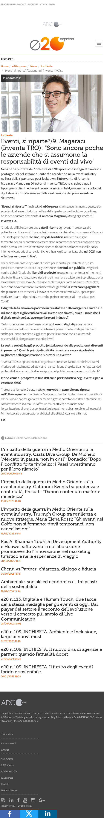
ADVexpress (7, 765)
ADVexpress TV (9, 771)
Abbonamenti (8, 4)
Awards (5, 784)
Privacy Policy (8, 806)
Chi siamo (7, 734)
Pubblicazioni (9, 790)
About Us (33, 4)
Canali (5, 750)
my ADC (43, 4)
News (33, 66)
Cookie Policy (25, 806)
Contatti (21, 4)
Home (4, 66)
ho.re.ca (90, 362)
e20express (19, 66)
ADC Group (7, 759)
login (52, 4)
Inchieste (47, 66)
